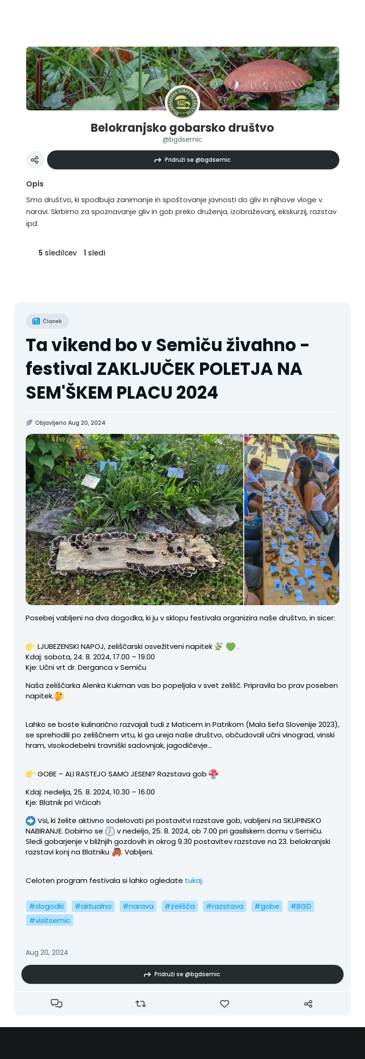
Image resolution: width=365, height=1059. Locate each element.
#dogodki (46, 906)
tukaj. (193, 880)
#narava (138, 906)
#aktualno (93, 906)
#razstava (224, 906)
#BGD (300, 906)
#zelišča (179, 906)
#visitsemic (49, 920)
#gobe (266, 906)
